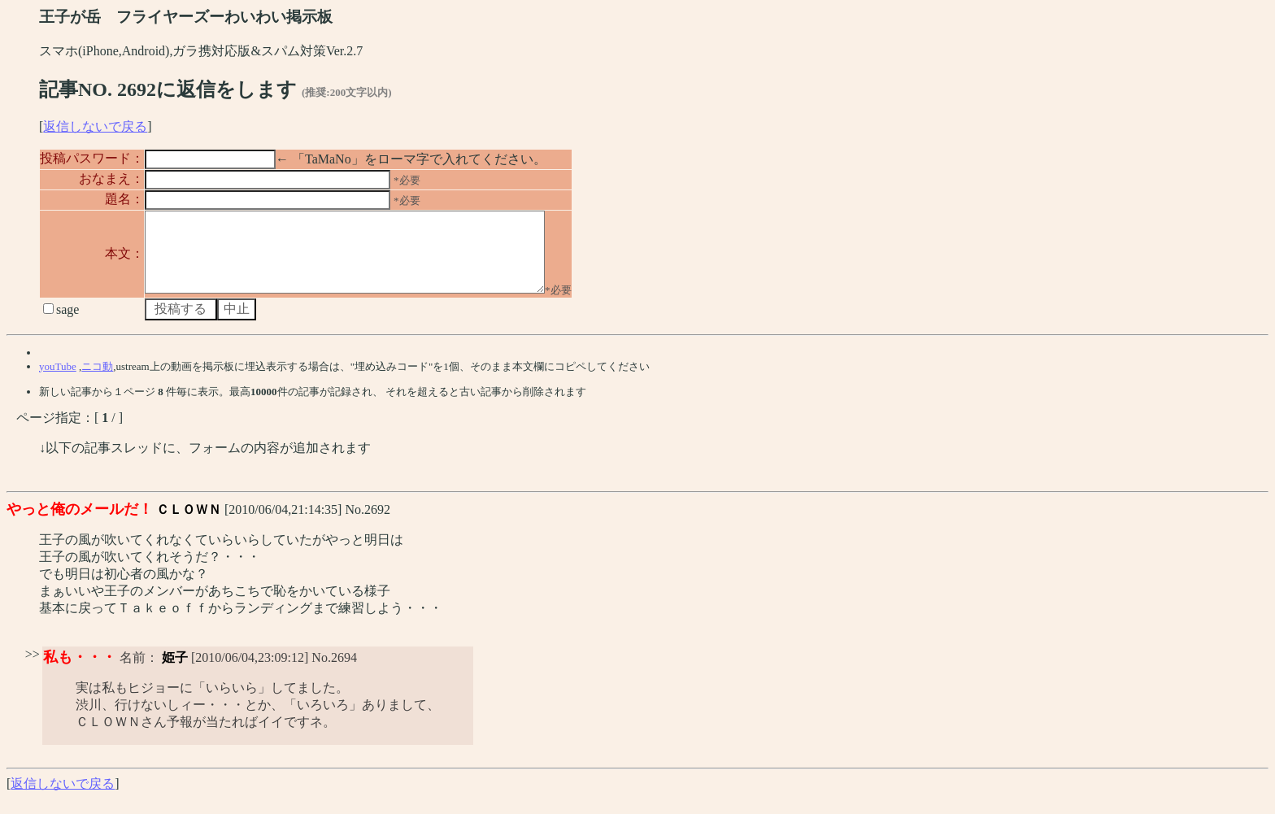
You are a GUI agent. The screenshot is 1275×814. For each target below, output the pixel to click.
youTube (57, 381)
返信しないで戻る (95, 126)
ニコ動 (97, 381)
